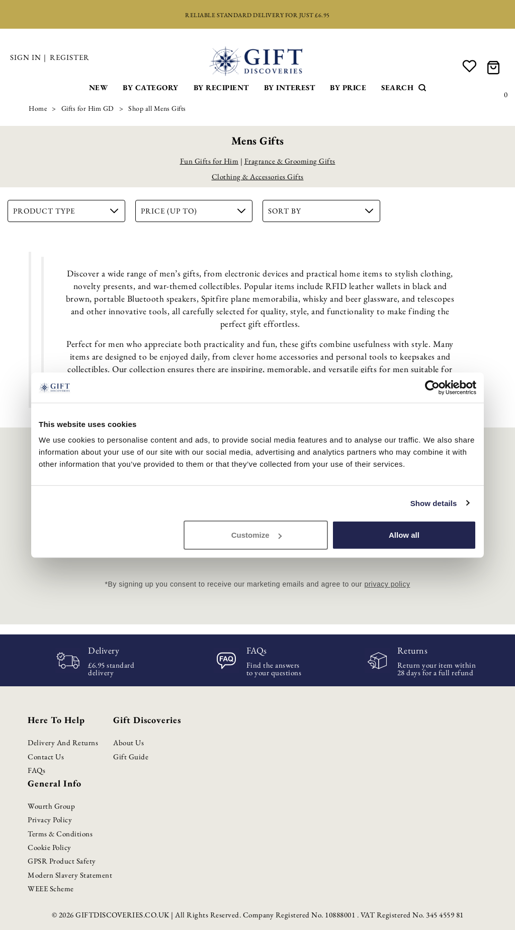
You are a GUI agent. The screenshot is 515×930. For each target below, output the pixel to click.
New (98, 87)
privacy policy (387, 584)
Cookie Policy (49, 847)
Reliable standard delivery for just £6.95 (257, 15)
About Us (128, 742)
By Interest (289, 87)
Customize (256, 535)
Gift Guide (130, 756)
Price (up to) (193, 211)
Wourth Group (51, 806)
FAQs (36, 770)
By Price (348, 87)
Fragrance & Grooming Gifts (289, 161)
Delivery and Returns (63, 742)
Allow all (404, 535)
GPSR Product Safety (62, 861)
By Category (151, 87)
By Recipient (221, 87)
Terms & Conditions (60, 833)
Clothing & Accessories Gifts (258, 176)
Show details (433, 502)
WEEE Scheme (51, 888)
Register (70, 57)
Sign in (25, 57)
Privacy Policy (50, 819)
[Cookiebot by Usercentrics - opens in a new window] (432, 387)
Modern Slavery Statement (70, 875)
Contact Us (46, 756)
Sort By (320, 211)
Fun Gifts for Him (209, 161)
